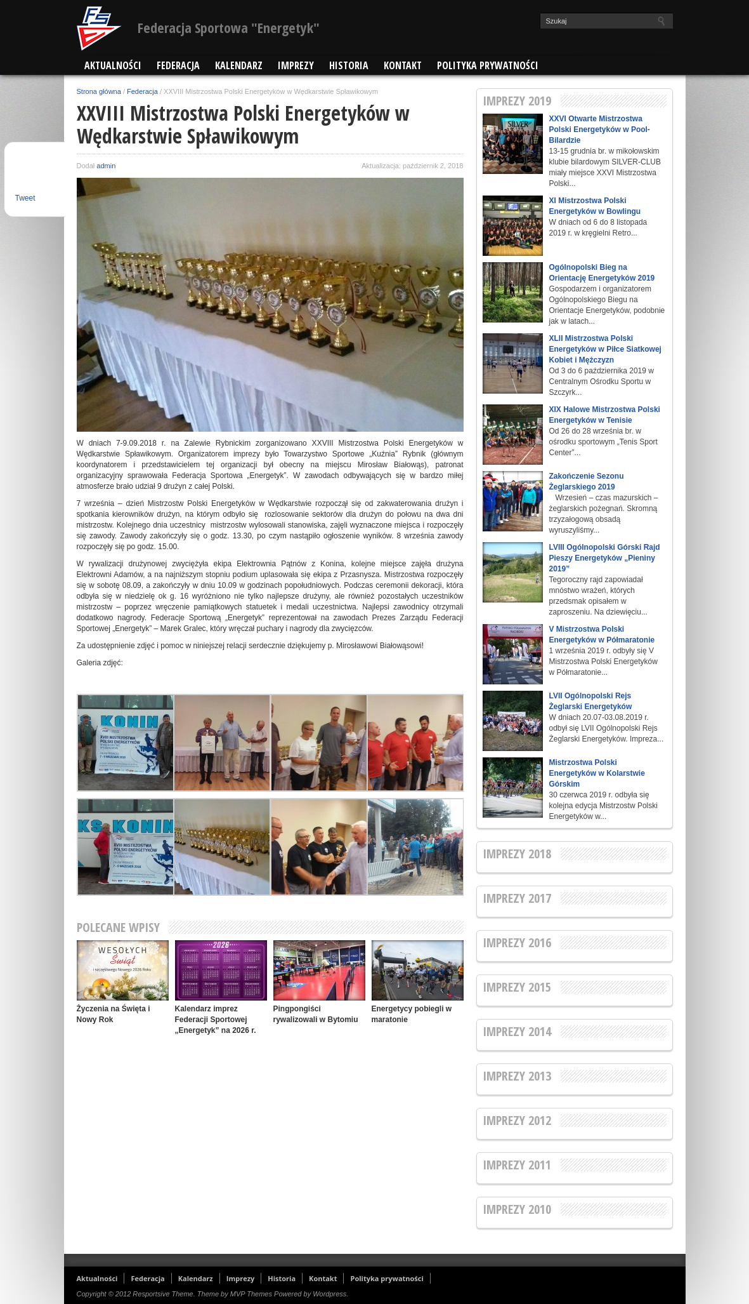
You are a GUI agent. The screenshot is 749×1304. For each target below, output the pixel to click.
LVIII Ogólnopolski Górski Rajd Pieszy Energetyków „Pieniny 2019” (604, 558)
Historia (348, 65)
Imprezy (296, 65)
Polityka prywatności (487, 65)
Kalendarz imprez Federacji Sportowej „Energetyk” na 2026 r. (215, 1019)
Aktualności (112, 65)
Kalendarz (239, 65)
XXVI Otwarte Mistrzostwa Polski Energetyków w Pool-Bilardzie (599, 129)
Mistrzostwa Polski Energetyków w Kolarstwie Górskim (597, 773)
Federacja (178, 65)
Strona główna (99, 91)
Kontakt (403, 65)
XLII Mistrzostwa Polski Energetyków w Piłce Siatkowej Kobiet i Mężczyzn (605, 349)
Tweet (25, 198)
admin (105, 166)
